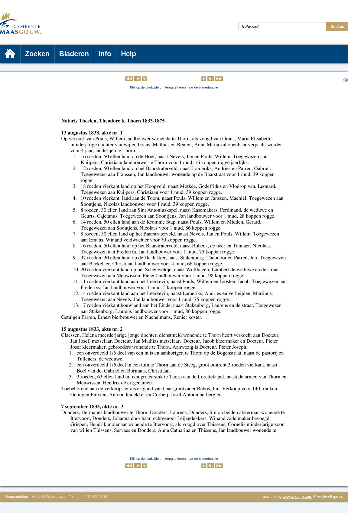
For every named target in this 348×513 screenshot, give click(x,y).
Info (105, 54)
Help (128, 54)
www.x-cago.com (297, 496)
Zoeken (37, 54)
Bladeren (74, 54)
